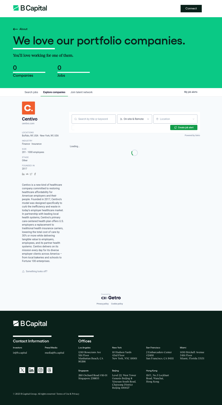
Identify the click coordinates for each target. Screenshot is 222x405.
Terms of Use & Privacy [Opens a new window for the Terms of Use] (67, 394)
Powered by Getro (192, 135)
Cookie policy (117, 304)
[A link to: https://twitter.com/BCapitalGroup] (22, 370)
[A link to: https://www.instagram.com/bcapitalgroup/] (40, 370)
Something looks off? (34, 271)
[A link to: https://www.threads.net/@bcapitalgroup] (49, 370)
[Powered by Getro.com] (111, 296)
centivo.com (28, 123)
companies (54, 92)
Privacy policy (103, 304)
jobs (31, 92)
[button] (82, 127)
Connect (191, 8)
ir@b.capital (20, 352)
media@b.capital (54, 352)
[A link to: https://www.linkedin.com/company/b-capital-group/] (31, 370)
